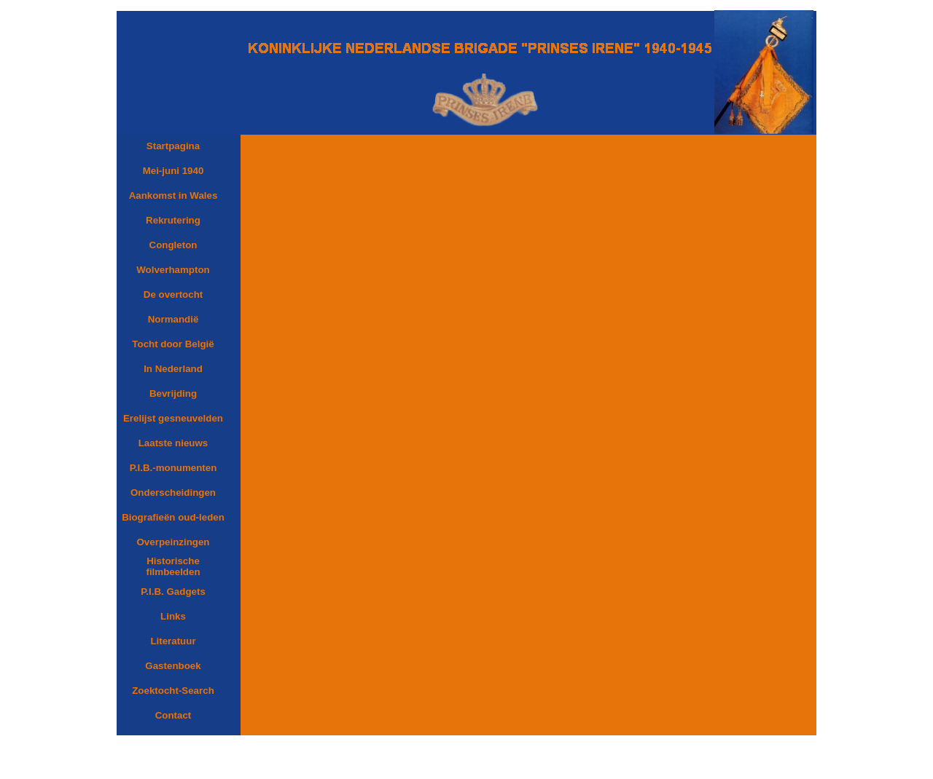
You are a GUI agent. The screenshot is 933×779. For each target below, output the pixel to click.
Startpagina (173, 146)
